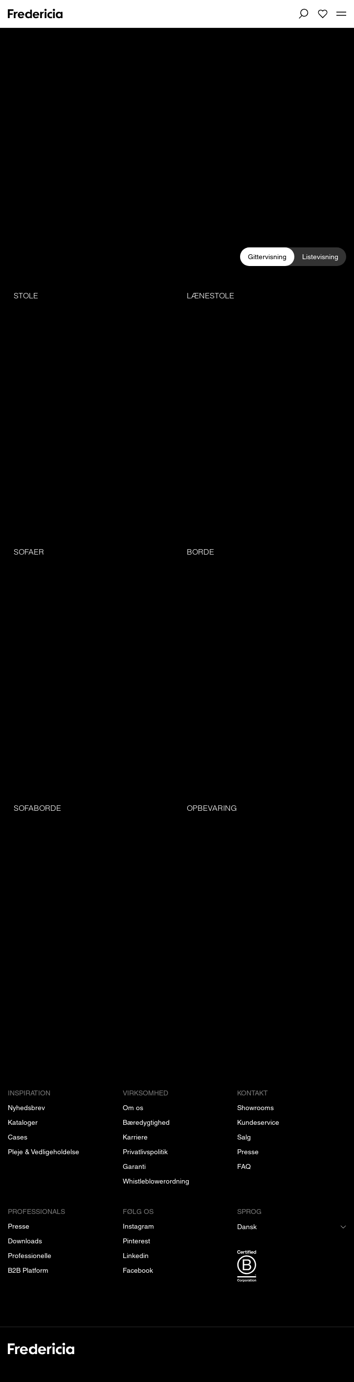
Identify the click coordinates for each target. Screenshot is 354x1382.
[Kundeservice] (258, 1122)
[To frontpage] (35, 14)
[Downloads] (25, 1240)
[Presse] (248, 1151)
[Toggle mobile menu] (341, 14)
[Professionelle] (29, 1255)
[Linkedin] (136, 1255)
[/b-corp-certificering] (291, 1267)
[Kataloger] (23, 1122)
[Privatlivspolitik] (145, 1151)
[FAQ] (244, 1166)
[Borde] (263, 666)
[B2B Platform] (28, 1270)
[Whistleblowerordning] (156, 1181)
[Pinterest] (136, 1240)
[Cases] (17, 1137)
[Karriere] (135, 1137)
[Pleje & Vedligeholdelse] (43, 1151)
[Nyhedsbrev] (26, 1107)
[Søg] (303, 14)
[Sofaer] (90, 666)
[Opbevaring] (263, 922)
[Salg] (244, 1137)
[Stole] (90, 410)
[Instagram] (138, 1226)
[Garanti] (134, 1166)
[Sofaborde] (90, 922)
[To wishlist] (323, 14)
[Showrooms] (255, 1107)
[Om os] (133, 1107)
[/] (177, 1354)
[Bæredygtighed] (146, 1122)
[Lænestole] (263, 410)
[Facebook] (138, 1270)
